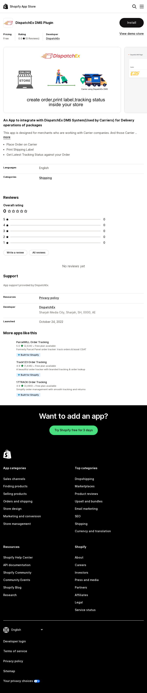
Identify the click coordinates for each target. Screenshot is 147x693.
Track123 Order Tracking (31, 362)
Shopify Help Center (18, 557)
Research (10, 595)
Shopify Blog (12, 587)
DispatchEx (53, 38)
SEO (78, 516)
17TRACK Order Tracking (31, 382)
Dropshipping (84, 479)
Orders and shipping (17, 501)
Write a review (15, 252)
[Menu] (142, 6)
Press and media (87, 580)
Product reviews (86, 493)
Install (131, 22)
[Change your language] (27, 630)
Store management (17, 523)
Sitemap (9, 671)
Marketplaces (85, 486)
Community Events (16, 580)
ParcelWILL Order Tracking (32, 342)
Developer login (14, 641)
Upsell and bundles (89, 501)
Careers (80, 565)
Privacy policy (49, 298)
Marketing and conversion (22, 516)
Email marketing (86, 508)
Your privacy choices (18, 681)
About (79, 557)
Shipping (45, 178)
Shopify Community (17, 572)
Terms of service (15, 651)
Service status (85, 610)
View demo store (131, 33)
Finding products (15, 486)
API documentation (17, 565)
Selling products (15, 493)
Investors (81, 572)
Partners (81, 587)
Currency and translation (93, 531)
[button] (73, 348)
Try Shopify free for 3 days (73, 430)
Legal (79, 602)
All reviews (38, 252)
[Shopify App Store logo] (19, 6)
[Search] (134, 6)
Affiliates (81, 595)
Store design (12, 508)
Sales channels (14, 479)
